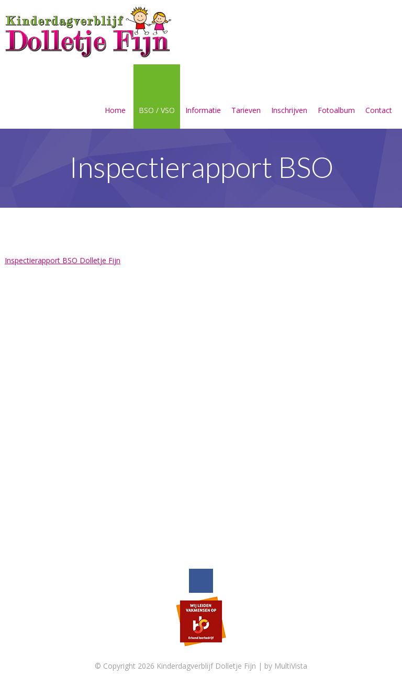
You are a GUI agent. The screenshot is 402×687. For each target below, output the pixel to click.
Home (115, 97)
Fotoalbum (336, 97)
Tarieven (246, 97)
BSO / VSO (157, 97)
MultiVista (290, 666)
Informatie (203, 97)
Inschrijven (289, 97)
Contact (378, 97)
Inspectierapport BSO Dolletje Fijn (62, 260)
